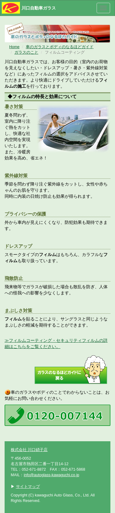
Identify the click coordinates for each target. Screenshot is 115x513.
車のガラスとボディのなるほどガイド (60, 47)
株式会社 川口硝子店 (29, 450)
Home (14, 47)
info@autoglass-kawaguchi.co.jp (51, 475)
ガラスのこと (26, 52)
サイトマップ (28, 486)
